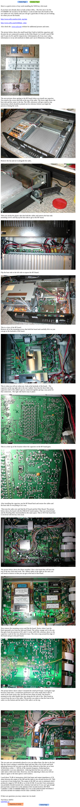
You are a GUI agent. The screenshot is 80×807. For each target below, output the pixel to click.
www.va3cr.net (17, 26)
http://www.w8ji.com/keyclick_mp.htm (14, 19)
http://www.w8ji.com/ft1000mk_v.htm (13, 23)
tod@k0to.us (5, 802)
